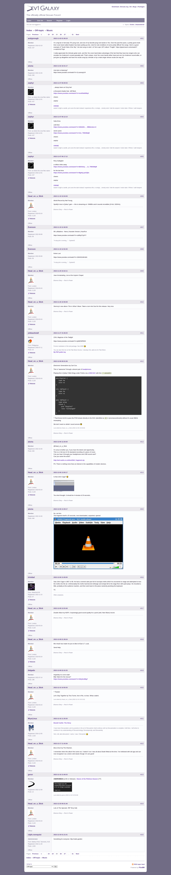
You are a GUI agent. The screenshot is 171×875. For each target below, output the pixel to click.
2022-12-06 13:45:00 (61, 577)
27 (65, 34)
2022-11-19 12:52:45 (61, 249)
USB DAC (92, 373)
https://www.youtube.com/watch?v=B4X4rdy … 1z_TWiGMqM (75, 167)
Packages (141, 7)
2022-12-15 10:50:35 (61, 687)
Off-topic (39, 30)
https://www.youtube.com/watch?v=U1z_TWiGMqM (72, 133)
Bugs (135, 7)
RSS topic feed (139, 864)
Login (68, 20)
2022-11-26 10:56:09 (61, 302)
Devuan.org (124, 7)
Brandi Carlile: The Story (62, 722)
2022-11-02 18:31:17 (61, 66)
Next (77, 34)
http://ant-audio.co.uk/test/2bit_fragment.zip (69, 460)
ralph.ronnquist (34, 834)
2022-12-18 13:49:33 (61, 774)
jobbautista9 (33, 333)
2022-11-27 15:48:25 (61, 333)
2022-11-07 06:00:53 (61, 83)
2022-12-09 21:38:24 (61, 639)
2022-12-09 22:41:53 (61, 670)
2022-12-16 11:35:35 (61, 718)
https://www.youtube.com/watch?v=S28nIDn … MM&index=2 (75, 127)
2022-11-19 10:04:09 (61, 196)
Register (59, 20)
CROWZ (56, 106)
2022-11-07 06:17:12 (61, 156)
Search (49, 20)
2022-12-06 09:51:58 (61, 361)
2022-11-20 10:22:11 (61, 271)
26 (61, 34)
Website (32, 104)
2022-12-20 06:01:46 (61, 803)
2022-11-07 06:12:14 (61, 117)
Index (29, 20)
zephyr (31, 83)
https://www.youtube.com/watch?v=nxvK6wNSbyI (71, 93)
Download (115, 7)
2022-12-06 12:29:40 (61, 441)
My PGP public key (60, 352)
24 (53, 34)
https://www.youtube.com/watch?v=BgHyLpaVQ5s (71, 173)
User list (40, 20)
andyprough (33, 38)
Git (130, 7)
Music (50, 30)
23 (49, 34)
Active (132, 24)
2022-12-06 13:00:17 (61, 472)
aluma (30, 66)
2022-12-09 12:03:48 (61, 608)
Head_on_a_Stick (35, 196)
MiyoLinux (32, 718)
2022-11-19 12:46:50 (61, 227)
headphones (86, 369)
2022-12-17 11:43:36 (61, 743)
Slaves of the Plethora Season (87, 778)
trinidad (31, 577)
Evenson (32, 227)
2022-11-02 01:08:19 (61, 38)
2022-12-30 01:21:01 (61, 834)
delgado (31, 670)
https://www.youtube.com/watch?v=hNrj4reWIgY (71, 678)
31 (72, 34)
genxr (30, 774)
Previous (35, 34)
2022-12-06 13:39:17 (61, 508)
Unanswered (139, 24)
